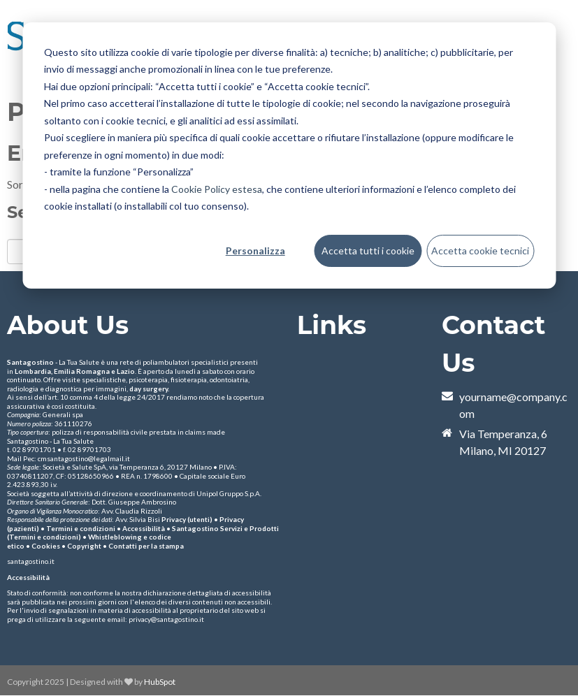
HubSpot (159, 681)
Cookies (45, 546)
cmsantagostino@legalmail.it (84, 458)
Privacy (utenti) (186, 519)
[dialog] (289, 155)
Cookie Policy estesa (216, 189)
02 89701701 (34, 449)
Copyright (84, 546)
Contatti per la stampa (146, 546)
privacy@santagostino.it (166, 619)
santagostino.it (31, 561)
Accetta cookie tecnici (480, 250)
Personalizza (255, 250)
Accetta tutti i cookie (367, 250)
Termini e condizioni (80, 528)
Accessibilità (143, 528)
